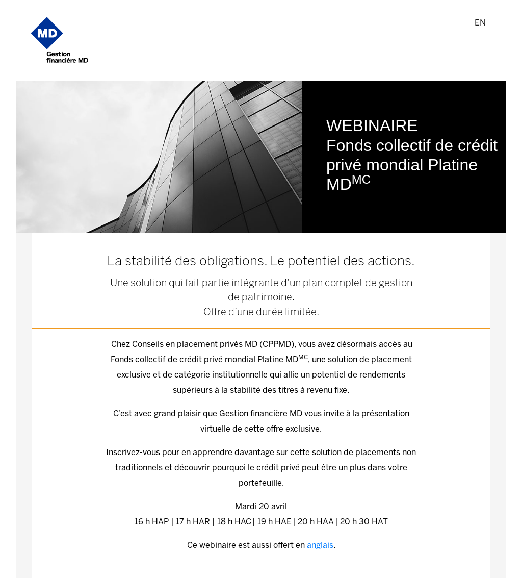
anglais (320, 545)
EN (480, 23)
